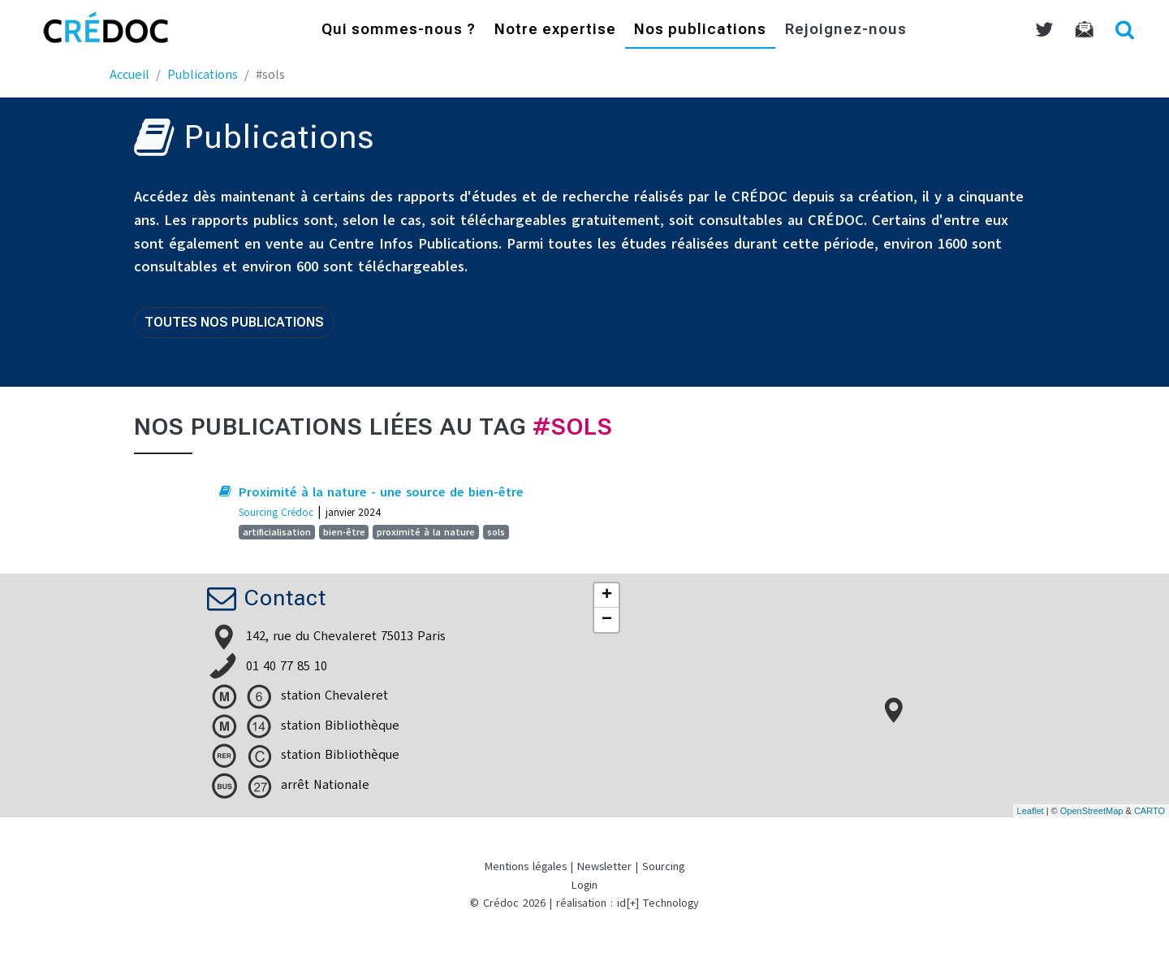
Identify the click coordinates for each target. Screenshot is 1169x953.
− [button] (607, 620)
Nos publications (700, 30)
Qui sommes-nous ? (398, 30)
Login (584, 885)
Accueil (129, 75)
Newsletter (604, 866)
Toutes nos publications (234, 322)
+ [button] (607, 595)
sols (496, 532)
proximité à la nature (426, 532)
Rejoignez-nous (846, 30)
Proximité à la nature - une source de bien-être (381, 492)
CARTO (1149, 811)
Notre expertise (555, 30)
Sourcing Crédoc (276, 512)
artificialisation (277, 532)
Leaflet (1030, 811)
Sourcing (663, 866)
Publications (202, 75)
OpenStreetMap (1092, 811)
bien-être (344, 532)
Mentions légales (526, 866)
